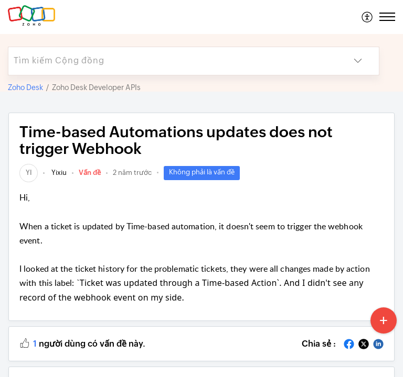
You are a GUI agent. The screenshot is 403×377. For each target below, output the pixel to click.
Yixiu (58, 172)
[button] (367, 17)
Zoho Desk (25, 87)
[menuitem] (367, 17)
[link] (28, 172)
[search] (172, 61)
